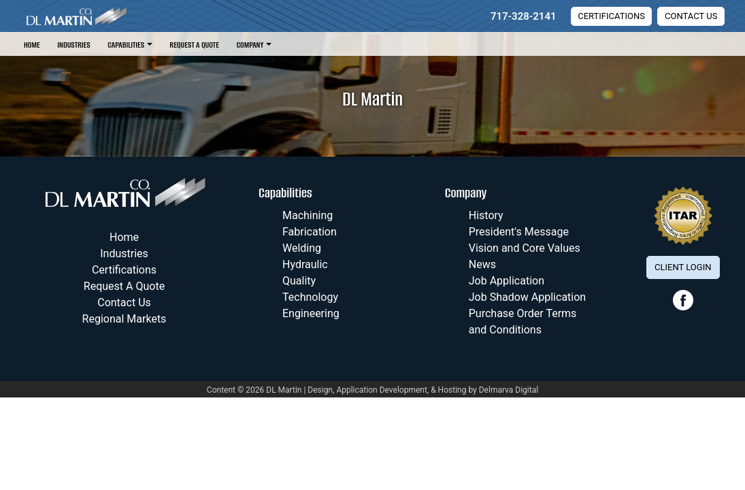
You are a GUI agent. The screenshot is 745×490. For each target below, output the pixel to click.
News (482, 264)
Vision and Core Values (524, 248)
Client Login (683, 267)
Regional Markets (124, 318)
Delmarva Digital (508, 390)
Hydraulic (305, 264)
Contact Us (691, 16)
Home (32, 44)
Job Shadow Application (527, 297)
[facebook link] (683, 307)
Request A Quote (194, 44)
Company (249, 44)
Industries (73, 44)
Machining (307, 215)
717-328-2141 (524, 16)
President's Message (519, 231)
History (486, 215)
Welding (301, 248)
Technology (310, 297)
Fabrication (309, 231)
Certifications (611, 16)
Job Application (506, 280)
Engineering (311, 313)
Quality (299, 280)
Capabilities (125, 44)
